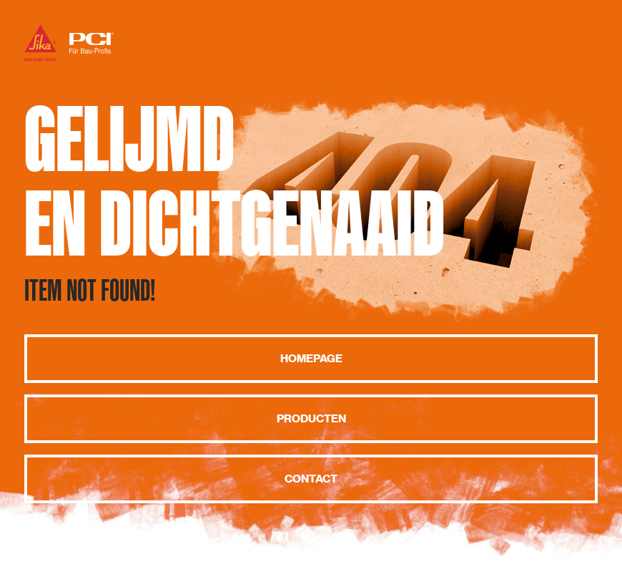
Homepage (311, 359)
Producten (311, 419)
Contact (311, 479)
